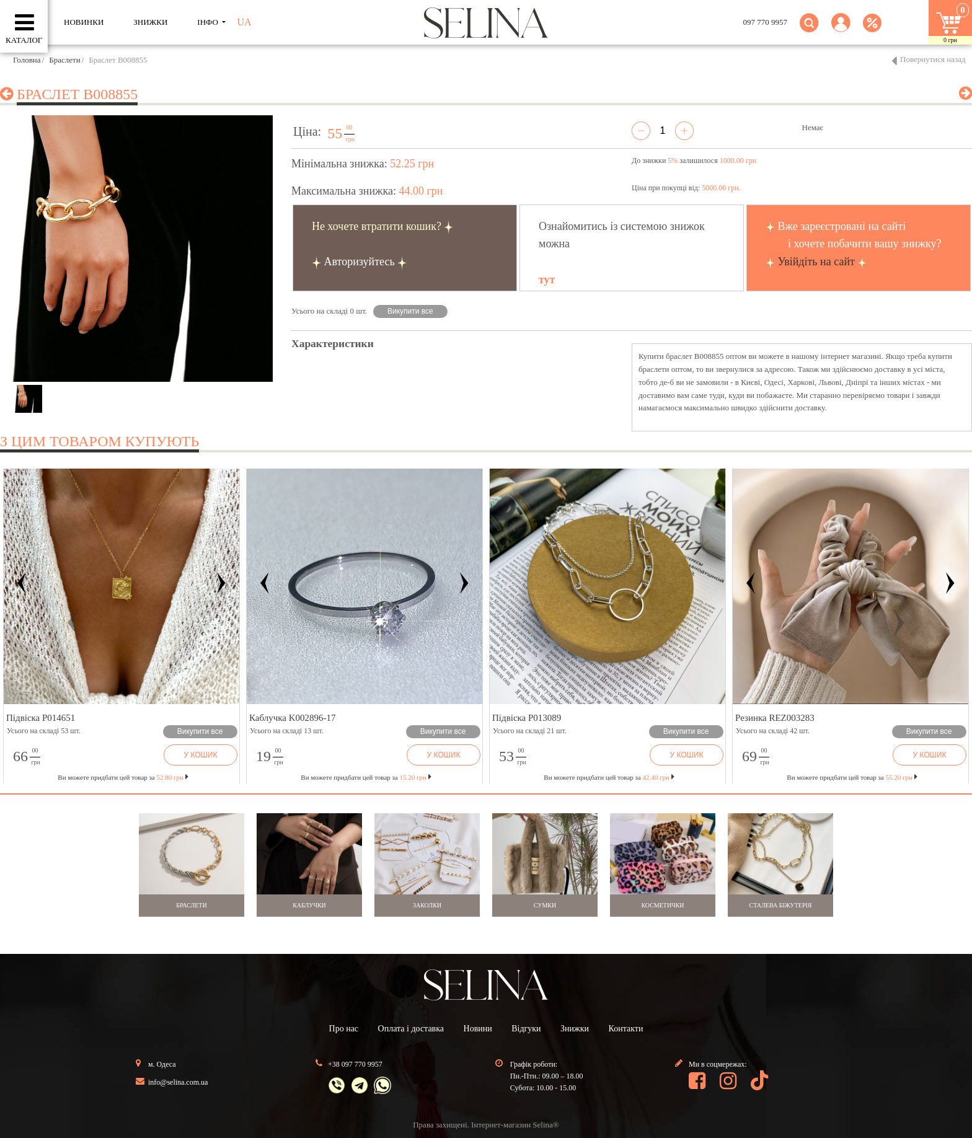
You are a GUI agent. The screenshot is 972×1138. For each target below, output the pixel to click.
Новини (478, 1028)
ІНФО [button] (208, 22)
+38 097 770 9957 (355, 1064)
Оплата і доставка (411, 1028)
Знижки (574, 1028)
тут (547, 279)
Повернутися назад (933, 59)
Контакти (626, 1028)
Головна (27, 59)
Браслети (64, 59)
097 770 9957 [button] (765, 22)
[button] (841, 30)
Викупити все (410, 311)
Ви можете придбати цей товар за (366, 777)
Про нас (344, 1028)
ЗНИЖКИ (150, 22)
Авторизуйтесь (359, 261)
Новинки (84, 22)
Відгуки (526, 1028)
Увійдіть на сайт (816, 261)
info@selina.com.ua (178, 1082)
